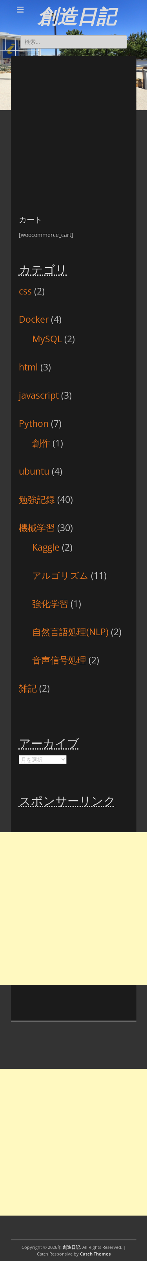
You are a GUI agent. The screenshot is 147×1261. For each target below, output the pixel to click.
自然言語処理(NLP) (70, 631)
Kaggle (46, 547)
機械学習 (37, 527)
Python (34, 423)
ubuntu (34, 471)
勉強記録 (37, 499)
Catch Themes (95, 1254)
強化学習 (50, 603)
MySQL (47, 338)
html (28, 367)
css (25, 291)
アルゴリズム (60, 575)
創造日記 (77, 16)
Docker (34, 319)
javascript (39, 395)
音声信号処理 (59, 660)
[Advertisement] (73, 129)
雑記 (28, 688)
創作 (41, 443)
